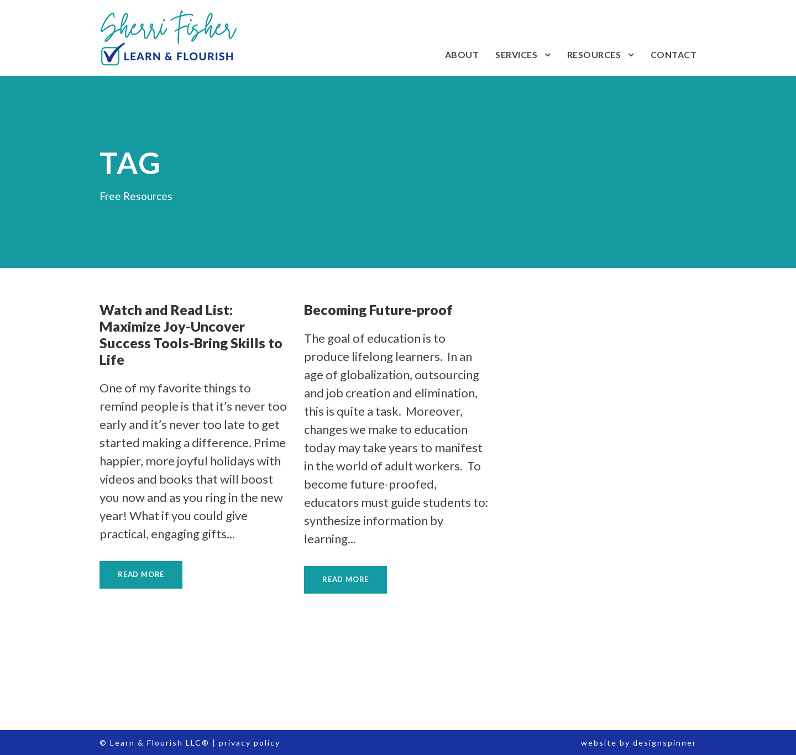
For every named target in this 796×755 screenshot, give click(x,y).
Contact (674, 54)
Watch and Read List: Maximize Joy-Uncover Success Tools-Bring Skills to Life (191, 334)
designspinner (664, 742)
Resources (594, 54)
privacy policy (249, 742)
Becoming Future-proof (378, 309)
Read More (141, 574)
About (462, 54)
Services (516, 54)
